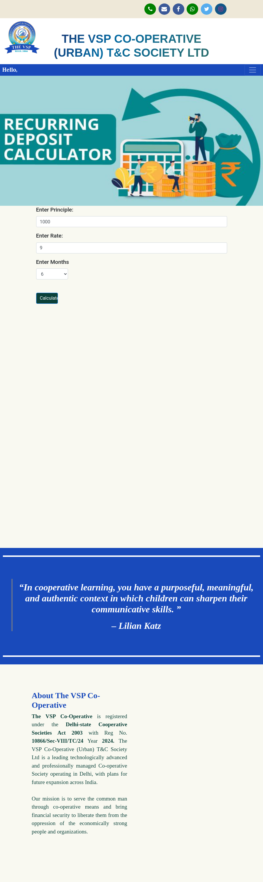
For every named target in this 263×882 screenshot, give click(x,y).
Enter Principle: (54, 209)
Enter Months (52, 262)
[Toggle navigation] (252, 70)
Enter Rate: (49, 235)
